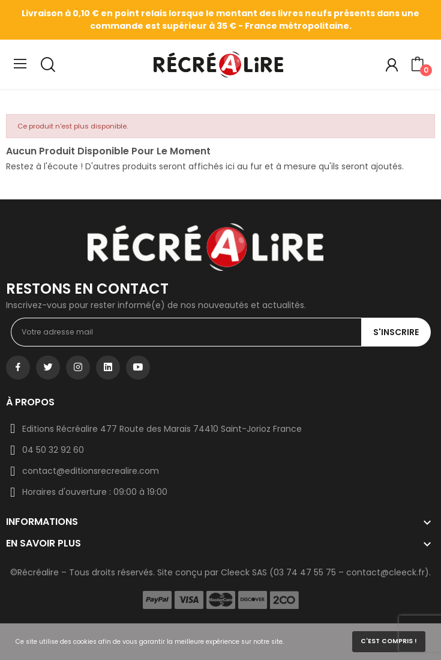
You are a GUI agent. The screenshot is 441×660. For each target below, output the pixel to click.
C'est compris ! (389, 641)
